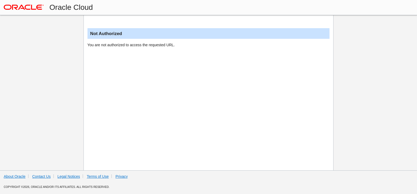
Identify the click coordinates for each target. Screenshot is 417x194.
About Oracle (15, 176)
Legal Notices (68, 176)
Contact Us (41, 176)
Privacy (121, 176)
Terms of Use (98, 176)
